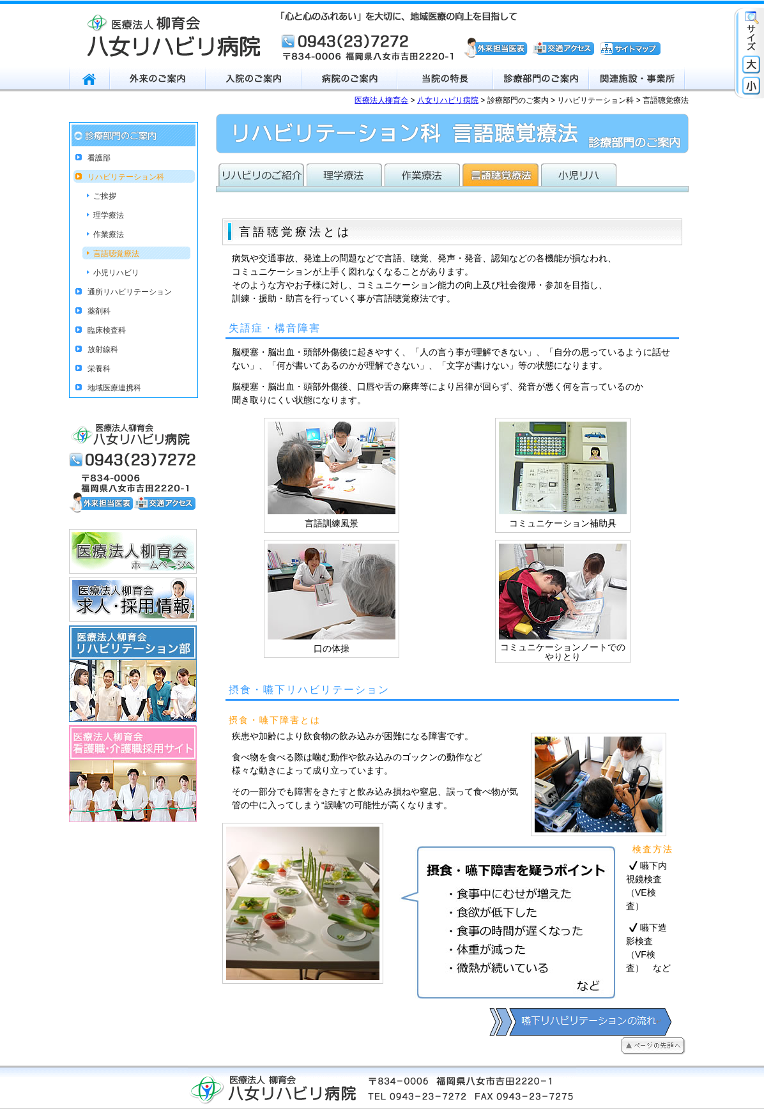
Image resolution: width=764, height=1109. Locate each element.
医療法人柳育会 (381, 100)
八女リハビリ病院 (447, 100)
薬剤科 (99, 311)
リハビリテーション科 (126, 176)
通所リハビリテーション (130, 291)
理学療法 (108, 215)
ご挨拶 (104, 196)
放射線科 (103, 349)
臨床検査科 (107, 330)
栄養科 (99, 368)
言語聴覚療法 (116, 253)
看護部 (99, 157)
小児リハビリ (116, 272)
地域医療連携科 (114, 387)
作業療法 (108, 234)
